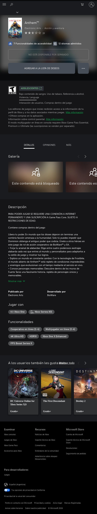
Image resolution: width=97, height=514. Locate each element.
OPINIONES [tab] (49, 144)
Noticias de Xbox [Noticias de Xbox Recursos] (42, 434)
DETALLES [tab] (29, 144)
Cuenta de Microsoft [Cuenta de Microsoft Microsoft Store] (74, 434)
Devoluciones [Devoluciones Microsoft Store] (71, 448)
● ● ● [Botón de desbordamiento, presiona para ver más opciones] (83, 68)
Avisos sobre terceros (14, 508)
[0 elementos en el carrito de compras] (83, 5)
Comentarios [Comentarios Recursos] (40, 445)
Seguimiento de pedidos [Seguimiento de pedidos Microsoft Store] (76, 453)
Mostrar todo (66, 362)
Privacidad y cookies (42, 503)
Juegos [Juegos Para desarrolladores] (7, 475)
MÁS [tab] (68, 144)
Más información (74, 112)
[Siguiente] (85, 156)
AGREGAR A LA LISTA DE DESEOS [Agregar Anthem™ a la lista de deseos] (41, 68)
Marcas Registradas (72, 503)
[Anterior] (78, 156)
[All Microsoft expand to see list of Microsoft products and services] (4, 5)
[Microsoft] (48, 3)
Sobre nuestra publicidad (35, 508)
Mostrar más (16, 281)
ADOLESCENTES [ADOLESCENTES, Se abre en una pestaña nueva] (31, 88)
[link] (23, 391)
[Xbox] (9, 12)
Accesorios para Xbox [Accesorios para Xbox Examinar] (13, 451)
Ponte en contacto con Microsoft (18, 503)
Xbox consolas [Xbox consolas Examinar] (10, 434)
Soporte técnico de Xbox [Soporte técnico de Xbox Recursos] (45, 440)
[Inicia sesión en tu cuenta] (91, 5)
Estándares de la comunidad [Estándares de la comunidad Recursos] (47, 451)
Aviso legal (57, 503)
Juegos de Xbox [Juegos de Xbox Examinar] (10, 440)
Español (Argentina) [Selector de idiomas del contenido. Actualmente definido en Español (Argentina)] (17, 484)
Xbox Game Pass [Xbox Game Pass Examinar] (11, 445)
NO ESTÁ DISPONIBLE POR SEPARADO (48, 54)
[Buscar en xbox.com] (12, 4)
